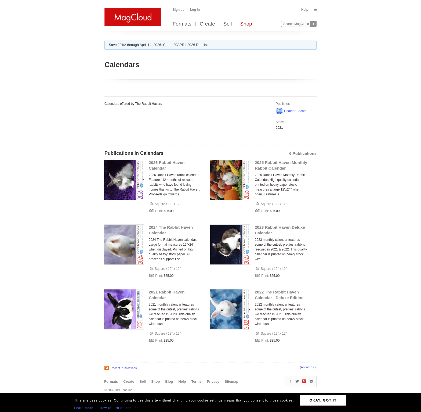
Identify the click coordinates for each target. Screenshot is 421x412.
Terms (196, 381)
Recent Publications (124, 368)
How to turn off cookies (119, 408)
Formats (182, 24)
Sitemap (231, 381)
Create (207, 24)
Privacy (213, 381)
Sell (227, 24)
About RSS (308, 367)
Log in (195, 10)
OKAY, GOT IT (323, 400)
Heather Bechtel (295, 111)
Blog (169, 381)
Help (304, 10)
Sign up (178, 10)
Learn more (83, 408)
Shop (246, 24)
